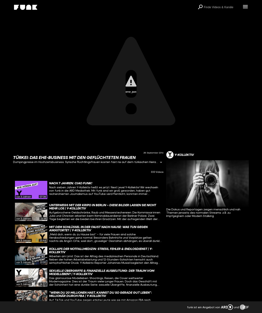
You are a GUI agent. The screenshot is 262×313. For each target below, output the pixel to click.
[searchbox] (222, 7)
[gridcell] (88, 190)
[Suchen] (200, 7)
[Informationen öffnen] (161, 162)
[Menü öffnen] (245, 6)
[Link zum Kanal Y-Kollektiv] (180, 154)
